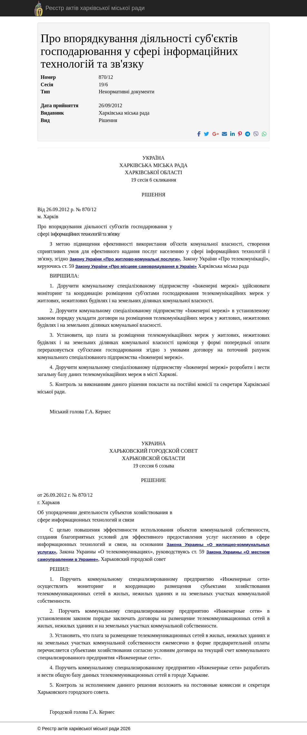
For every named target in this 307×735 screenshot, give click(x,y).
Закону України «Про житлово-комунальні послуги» (124, 259)
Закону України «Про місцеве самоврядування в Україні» (136, 266)
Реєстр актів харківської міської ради (95, 8)
